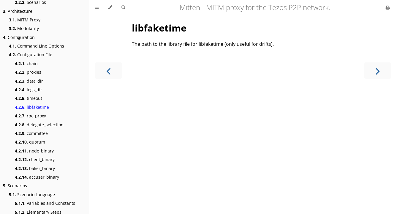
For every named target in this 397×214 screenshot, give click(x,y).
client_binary (35, 159)
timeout (28, 98)
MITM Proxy (24, 20)
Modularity (24, 28)
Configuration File (30, 54)
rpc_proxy (30, 116)
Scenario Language (32, 194)
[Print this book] (388, 7)
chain (26, 63)
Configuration (19, 37)
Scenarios (15, 185)
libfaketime (32, 107)
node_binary (34, 151)
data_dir (29, 81)
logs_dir (28, 89)
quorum (30, 142)
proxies (28, 72)
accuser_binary (37, 177)
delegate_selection (39, 125)
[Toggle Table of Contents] (97, 7)
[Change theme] (110, 7)
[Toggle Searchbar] (123, 7)
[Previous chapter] (108, 70)
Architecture (17, 11)
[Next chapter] (377, 70)
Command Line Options (36, 46)
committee (31, 133)
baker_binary (35, 168)
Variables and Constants (45, 203)
